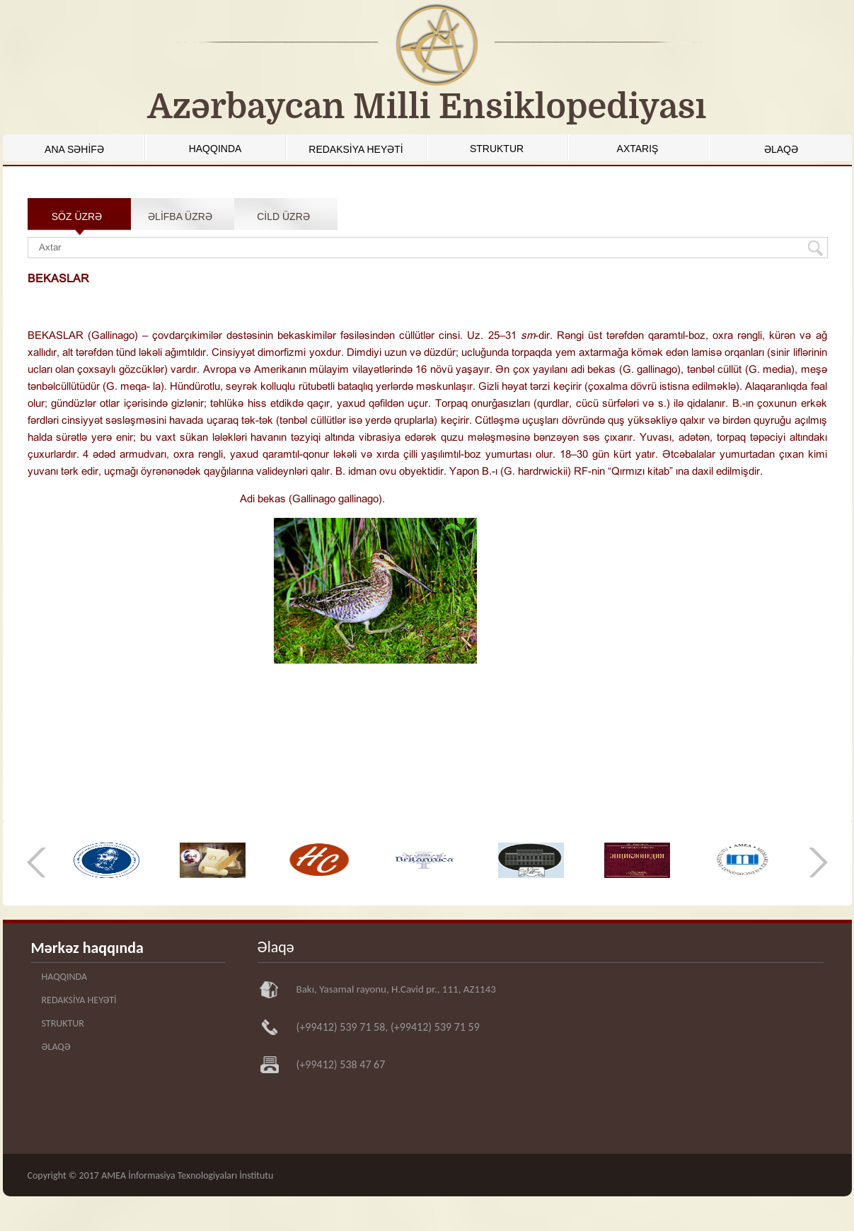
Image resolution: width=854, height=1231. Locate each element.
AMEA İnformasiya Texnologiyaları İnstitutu (187, 1175)
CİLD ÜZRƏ (283, 216)
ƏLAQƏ (781, 149)
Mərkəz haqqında (87, 947)
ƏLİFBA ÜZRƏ (180, 216)
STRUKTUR (497, 148)
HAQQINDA (215, 148)
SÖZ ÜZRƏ (77, 216)
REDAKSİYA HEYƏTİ (355, 149)
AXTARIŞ (638, 148)
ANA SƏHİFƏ (74, 149)
